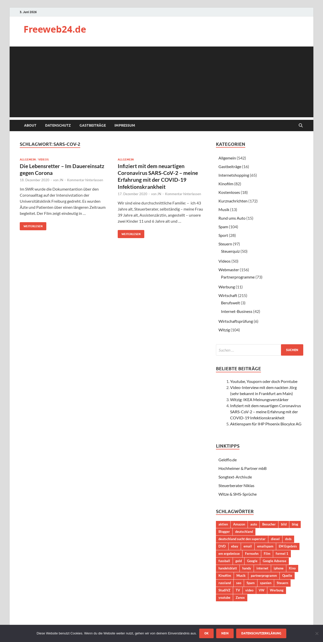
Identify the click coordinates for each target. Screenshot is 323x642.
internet (262, 568)
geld (238, 561)
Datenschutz (58, 125)
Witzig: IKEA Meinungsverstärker (259, 399)
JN (61, 180)
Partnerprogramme (238, 276)
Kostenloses (229, 192)
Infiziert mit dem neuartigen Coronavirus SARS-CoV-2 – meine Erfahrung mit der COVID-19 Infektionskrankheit (265, 411)
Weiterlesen (31, 225)
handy (246, 568)
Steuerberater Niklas (236, 485)
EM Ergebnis (288, 546)
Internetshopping (233, 175)
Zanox (240, 597)
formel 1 (282, 554)
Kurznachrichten (233, 200)
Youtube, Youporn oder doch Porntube (263, 381)
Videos (43, 159)
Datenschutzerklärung (261, 633)
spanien (265, 583)
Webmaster (228, 269)
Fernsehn (251, 554)
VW (262, 590)
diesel (275, 539)
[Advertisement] (161, 82)
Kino (292, 568)
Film (267, 554)
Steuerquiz (230, 251)
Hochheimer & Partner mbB (242, 468)
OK (206, 633)
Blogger (224, 532)
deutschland (244, 532)
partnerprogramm (264, 576)
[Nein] (316, 633)
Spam (223, 226)
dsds (288, 539)
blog (295, 524)
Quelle (287, 576)
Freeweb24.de (55, 29)
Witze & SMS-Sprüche (237, 494)
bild (284, 524)
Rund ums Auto (232, 218)
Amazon (239, 524)
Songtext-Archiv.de (235, 476)
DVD (222, 546)
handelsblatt (227, 568)
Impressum (124, 125)
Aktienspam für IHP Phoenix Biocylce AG (265, 423)
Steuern (225, 243)
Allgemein (28, 159)
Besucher (269, 524)
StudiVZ (224, 590)
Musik (223, 209)
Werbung (226, 286)
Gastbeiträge (92, 125)
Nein (225, 633)
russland (224, 583)
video (249, 590)
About (30, 125)
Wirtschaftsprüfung (235, 321)
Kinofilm (225, 183)
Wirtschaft (227, 295)
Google (252, 561)
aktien (223, 524)
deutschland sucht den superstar (242, 539)
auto (253, 524)
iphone (279, 568)
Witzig (224, 329)
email (248, 546)
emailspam (265, 546)
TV (238, 590)
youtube (224, 597)
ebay (234, 546)
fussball (224, 561)
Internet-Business (236, 311)
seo (238, 583)
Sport (223, 235)
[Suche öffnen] (301, 125)
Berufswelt (230, 302)
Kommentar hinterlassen (85, 180)
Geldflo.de (227, 459)
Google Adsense (274, 561)
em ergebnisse (229, 554)
